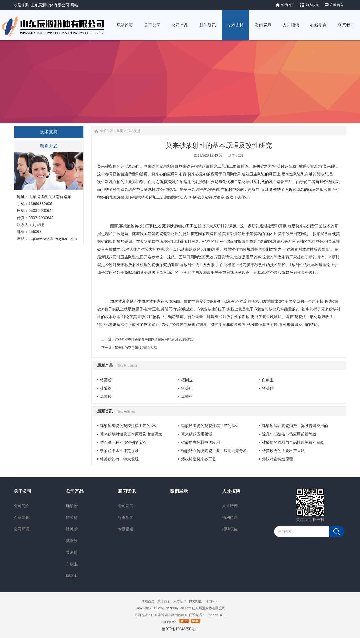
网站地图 (195, 601)
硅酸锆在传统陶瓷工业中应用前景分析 (214, 450)
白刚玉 (268, 380)
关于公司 (23, 491)
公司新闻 (125, 506)
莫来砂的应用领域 (128, 348)
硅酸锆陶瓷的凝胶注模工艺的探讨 (129, 426)
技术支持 (133, 131)
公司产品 (75, 491)
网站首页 (148, 601)
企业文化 (21, 517)
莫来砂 (106, 396)
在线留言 (336, 5)
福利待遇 (230, 517)
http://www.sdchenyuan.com (53, 238)
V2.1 (175, 622)
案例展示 (179, 491)
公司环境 (21, 529)
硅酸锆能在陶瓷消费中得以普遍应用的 (295, 426)
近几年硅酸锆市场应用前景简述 (289, 434)
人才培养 (230, 506)
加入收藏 (312, 5)
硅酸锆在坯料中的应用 (200, 442)
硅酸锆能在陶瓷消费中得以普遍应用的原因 (146, 339)
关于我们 (164, 601)
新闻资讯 (127, 491)
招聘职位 (230, 529)
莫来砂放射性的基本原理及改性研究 (131, 434)
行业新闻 (125, 517)
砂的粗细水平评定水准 (119, 450)
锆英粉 (106, 380)
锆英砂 (268, 388)
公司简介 (21, 506)
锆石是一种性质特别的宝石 (123, 442)
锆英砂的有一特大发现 (119, 459)
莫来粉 (187, 396)
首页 (120, 131)
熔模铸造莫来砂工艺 (198, 459)
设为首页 (288, 5)
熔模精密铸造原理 (277, 459)
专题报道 (125, 529)
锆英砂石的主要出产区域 (283, 450)
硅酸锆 (106, 388)
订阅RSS (212, 601)
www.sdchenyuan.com (174, 608)
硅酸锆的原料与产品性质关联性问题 (293, 442)
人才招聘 (231, 491)
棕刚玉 (187, 380)
